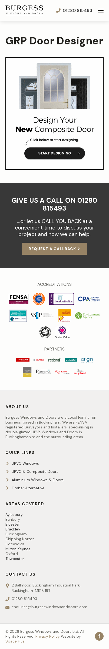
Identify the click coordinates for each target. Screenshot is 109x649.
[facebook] (99, 636)
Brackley (12, 529)
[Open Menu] (101, 11)
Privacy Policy (47, 636)
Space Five (15, 641)
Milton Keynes (17, 548)
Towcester (14, 558)
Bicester (12, 524)
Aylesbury (14, 514)
